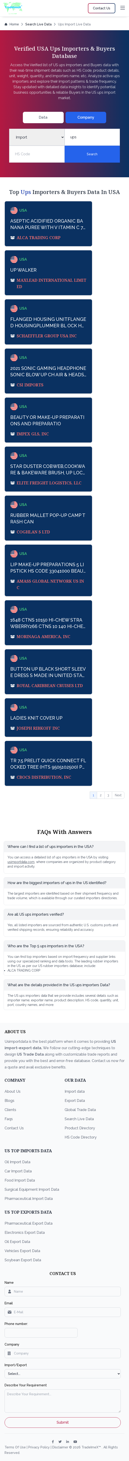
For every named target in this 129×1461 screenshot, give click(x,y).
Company (12, 1344)
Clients (10, 1110)
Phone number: (16, 1324)
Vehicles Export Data (22, 1251)
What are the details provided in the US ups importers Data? (59, 985)
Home (12, 24)
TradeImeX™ (92, 1447)
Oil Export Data (17, 1242)
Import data (75, 1091)
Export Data (75, 1100)
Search (92, 154)
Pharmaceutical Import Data (29, 1198)
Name (9, 1282)
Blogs (9, 1100)
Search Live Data (38, 24)
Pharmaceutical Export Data (29, 1223)
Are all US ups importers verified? (36, 914)
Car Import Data (18, 1171)
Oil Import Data (17, 1162)
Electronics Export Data (25, 1232)
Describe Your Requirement (26, 1385)
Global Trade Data (80, 1110)
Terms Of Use (16, 1447)
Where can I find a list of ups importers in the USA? (51, 846)
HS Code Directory (81, 1137)
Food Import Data (20, 1180)
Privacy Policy (39, 1447)
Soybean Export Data (23, 1260)
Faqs (9, 1119)
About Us (13, 1091)
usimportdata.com (21, 862)
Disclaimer (60, 1447)
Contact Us (14, 1128)
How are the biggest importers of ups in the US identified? (57, 883)
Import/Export (16, 1365)
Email (9, 1303)
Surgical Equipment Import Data (32, 1189)
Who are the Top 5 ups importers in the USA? (46, 946)
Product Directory (80, 1128)
